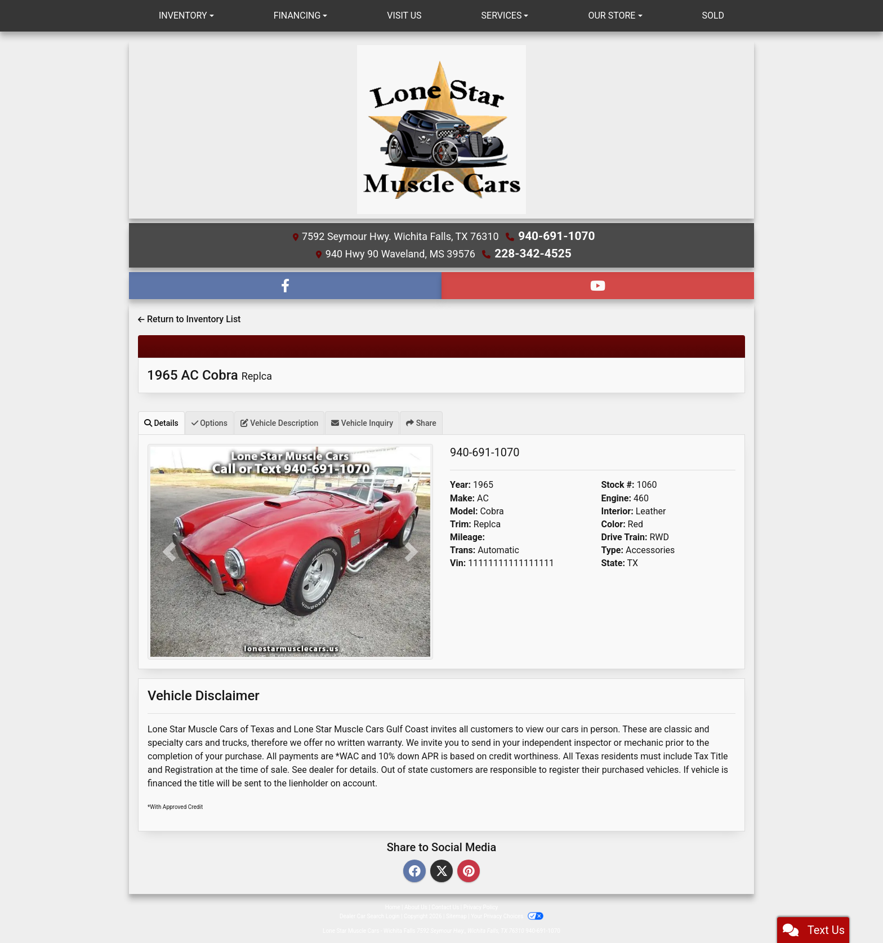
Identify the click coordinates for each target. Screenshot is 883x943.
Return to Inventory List (189, 317)
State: (613, 562)
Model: (464, 509)
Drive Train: (624, 535)
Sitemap (456, 914)
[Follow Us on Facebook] (285, 283)
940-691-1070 (557, 236)
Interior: (617, 509)
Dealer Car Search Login (370, 914)
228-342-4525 (533, 253)
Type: (612, 549)
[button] (169, 551)
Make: (462, 496)
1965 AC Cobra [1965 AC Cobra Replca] (209, 373)
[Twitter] (441, 870)
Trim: (460, 522)
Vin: (458, 562)
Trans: (462, 549)
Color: (613, 522)
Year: (460, 483)
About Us (415, 905)
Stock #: (618, 483)
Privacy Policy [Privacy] (480, 905)
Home (392, 905)
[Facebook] (414, 870)
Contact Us (445, 905)
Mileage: (467, 535)
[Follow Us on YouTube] (598, 283)
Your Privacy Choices (507, 914)
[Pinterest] (468, 870)
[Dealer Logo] (441, 129)
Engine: (616, 496)
